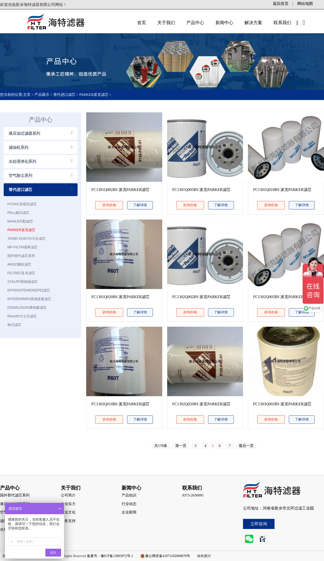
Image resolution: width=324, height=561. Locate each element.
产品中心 (195, 22)
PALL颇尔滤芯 (18, 213)
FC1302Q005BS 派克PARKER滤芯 (282, 297)
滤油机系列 (18, 147)
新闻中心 (224, 22)
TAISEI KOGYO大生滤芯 (26, 238)
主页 (27, 95)
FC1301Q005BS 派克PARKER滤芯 (201, 189)
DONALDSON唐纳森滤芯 (27, 307)
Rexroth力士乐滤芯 (22, 316)
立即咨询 (258, 524)
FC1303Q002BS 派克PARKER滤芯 (282, 404)
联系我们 (282, 22)
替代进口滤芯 (64, 95)
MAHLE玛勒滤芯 (20, 221)
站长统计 (204, 556)
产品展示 (41, 95)
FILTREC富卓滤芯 (21, 273)
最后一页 (246, 446)
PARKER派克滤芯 (93, 95)
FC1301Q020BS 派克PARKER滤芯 (120, 297)
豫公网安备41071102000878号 (167, 556)
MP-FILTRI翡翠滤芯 (22, 247)
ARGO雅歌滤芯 (19, 264)
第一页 (180, 446)
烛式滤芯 (14, 325)
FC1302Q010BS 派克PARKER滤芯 (120, 404)
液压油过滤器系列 (24, 133)
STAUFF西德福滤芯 (22, 282)
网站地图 (305, 3)
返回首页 (281, 3)
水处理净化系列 (22, 161)
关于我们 (166, 22)
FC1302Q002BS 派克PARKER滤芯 (201, 297)
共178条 (160, 446)
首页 (141, 22)
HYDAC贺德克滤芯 (22, 204)
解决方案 (253, 22)
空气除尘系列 (20, 175)
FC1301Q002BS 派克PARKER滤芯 (120, 189)
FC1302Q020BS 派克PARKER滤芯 (201, 404)
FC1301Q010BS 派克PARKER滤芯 (282, 189)
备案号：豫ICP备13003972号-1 (110, 556)
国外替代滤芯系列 (21, 256)
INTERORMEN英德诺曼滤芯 (29, 299)
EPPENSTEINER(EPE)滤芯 (28, 290)
